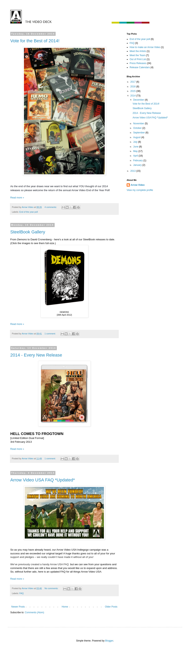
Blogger (109, 640)
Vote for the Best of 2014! (34, 40)
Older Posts (111, 606)
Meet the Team (137, 55)
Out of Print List (138, 59)
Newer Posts (18, 606)
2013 (133, 171)
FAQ (21, 593)
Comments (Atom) (34, 612)
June (136, 146)
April (136, 155)
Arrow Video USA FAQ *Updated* (42, 479)
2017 (133, 81)
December (139, 99)
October (137, 128)
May (135, 151)
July (135, 142)
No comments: (52, 588)
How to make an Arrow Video (145, 47)
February (138, 160)
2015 (133, 91)
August (137, 137)
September (139, 132)
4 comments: (51, 207)
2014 (133, 95)
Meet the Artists (138, 51)
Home (65, 606)
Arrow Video (137, 185)
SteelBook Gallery (27, 231)
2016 (133, 86)
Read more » (17, 197)
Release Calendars (140, 67)
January (137, 165)
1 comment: (50, 333)
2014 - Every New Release (36, 355)
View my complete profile (140, 190)
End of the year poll (28, 212)
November (139, 123)
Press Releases (138, 63)
